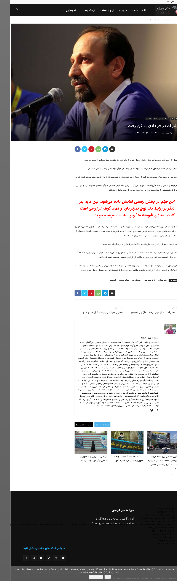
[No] (173, 573)
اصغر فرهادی (152, 280)
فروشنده (102, 280)
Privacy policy (85, 576)
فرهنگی (138, 118)
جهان (161, 118)
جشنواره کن (126, 280)
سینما (144, 118)
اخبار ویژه (112, 10)
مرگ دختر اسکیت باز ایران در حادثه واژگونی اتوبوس (145, 312)
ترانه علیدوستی (139, 280)
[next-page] (162, 475)
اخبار (124, 10)
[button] (6, 10)
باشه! (97, 576)
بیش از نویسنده (73, 425)
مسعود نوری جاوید (157, 133)
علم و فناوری (60, 10)
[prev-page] (167, 475)
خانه (134, 10)
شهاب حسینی (113, 280)
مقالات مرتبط (92, 425)
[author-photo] (160, 333)
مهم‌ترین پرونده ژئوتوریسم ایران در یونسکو (93, 312)
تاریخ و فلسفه (96, 10)
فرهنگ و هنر (78, 10)
